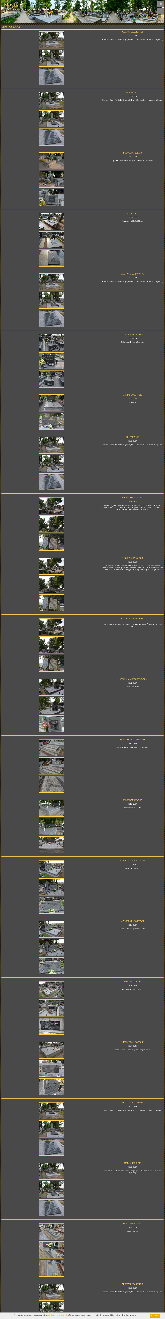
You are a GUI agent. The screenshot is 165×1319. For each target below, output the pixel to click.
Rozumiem (155, 1316)
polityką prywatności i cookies (57, 1315)
